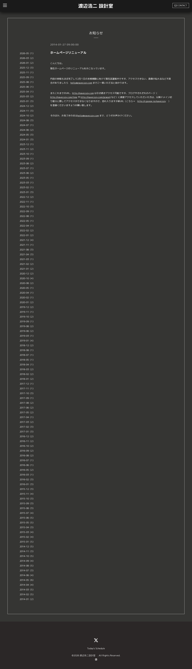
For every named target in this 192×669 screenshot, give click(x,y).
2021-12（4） (27, 240)
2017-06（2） (27, 407)
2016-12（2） (27, 436)
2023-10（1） (27, 153)
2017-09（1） (27, 398)
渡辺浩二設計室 (89, 655)
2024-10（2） (27, 115)
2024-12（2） (27, 106)
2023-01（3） (27, 192)
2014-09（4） (27, 560)
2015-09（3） (27, 503)
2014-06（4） (27, 575)
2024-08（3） (27, 120)
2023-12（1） (27, 144)
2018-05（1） (27, 359)
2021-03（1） (27, 259)
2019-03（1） (27, 335)
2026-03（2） (27, 58)
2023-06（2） (27, 173)
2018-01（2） (27, 379)
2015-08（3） (27, 508)
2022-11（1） (27, 201)
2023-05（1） (27, 177)
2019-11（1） (27, 311)
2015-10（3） (27, 498)
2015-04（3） (27, 527)
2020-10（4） (27, 278)
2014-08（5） (27, 565)
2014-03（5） (27, 589)
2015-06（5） (27, 517)
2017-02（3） (27, 426)
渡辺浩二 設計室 (95, 6)
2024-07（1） (27, 125)
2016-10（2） (27, 446)
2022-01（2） (27, 235)
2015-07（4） (27, 513)
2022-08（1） (27, 216)
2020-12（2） (27, 273)
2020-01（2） (27, 302)
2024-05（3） (27, 134)
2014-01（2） (27, 599)
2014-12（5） (27, 546)
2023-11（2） (27, 149)
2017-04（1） (27, 417)
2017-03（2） (27, 422)
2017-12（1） (27, 383)
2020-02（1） (27, 297)
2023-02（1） (27, 187)
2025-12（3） (27, 67)
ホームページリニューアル (68, 52)
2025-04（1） (27, 91)
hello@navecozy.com (81, 82)
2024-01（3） (27, 139)
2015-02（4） (27, 537)
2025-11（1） (27, 72)
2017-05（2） (27, 412)
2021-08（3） (27, 249)
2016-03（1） (27, 474)
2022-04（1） (27, 225)
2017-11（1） (27, 388)
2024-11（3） (27, 110)
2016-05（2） (27, 469)
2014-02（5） (27, 594)
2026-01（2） (27, 62)
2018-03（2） (27, 369)
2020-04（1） (27, 292)
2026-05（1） (27, 53)
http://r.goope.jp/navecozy (151, 101)
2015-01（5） (27, 541)
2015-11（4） (27, 493)
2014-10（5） (27, 556)
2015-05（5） (27, 522)
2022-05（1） (27, 221)
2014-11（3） (27, 551)
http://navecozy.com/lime (63, 97)
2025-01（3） (27, 101)
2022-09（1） (27, 211)
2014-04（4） (27, 584)
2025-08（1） (27, 82)
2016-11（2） (27, 441)
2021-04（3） (27, 254)
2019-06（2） (27, 331)
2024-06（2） (27, 130)
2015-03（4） (27, 532)
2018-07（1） (27, 355)
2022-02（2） (27, 230)
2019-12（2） (27, 307)
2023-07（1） (27, 168)
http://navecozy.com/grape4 (96, 97)
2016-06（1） (27, 465)
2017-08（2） (27, 402)
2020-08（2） (27, 283)
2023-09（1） (27, 158)
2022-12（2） (27, 197)
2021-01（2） (27, 268)
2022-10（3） (27, 206)
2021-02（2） (27, 264)
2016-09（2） (27, 450)
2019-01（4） (27, 340)
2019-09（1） (27, 321)
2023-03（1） (27, 182)
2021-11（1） (27, 244)
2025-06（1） (27, 86)
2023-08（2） (27, 163)
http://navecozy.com (83, 93)
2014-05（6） (27, 580)
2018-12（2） (27, 345)
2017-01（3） (27, 431)
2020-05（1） (27, 288)
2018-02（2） (27, 374)
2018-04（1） (27, 364)
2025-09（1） (27, 77)
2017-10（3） (27, 393)
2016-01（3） (27, 484)
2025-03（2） (27, 96)
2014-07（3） (27, 570)
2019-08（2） (27, 326)
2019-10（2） (27, 316)
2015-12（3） (27, 489)
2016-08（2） (27, 455)
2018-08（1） (27, 350)
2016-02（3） (27, 479)
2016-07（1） (27, 460)
